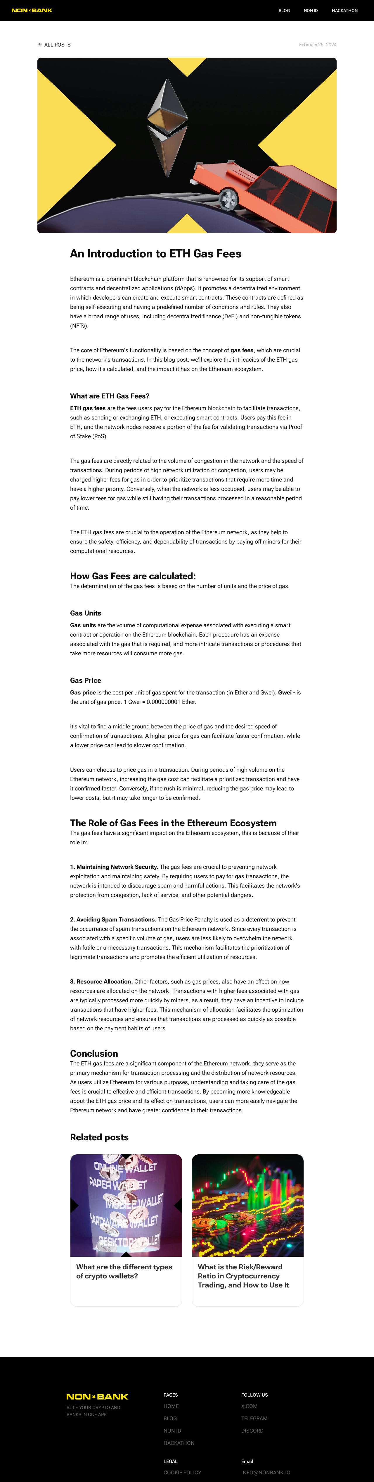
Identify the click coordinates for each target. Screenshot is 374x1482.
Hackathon (345, 10)
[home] (32, 10)
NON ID (311, 10)
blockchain (222, 408)
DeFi (230, 316)
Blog (284, 10)
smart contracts (217, 417)
